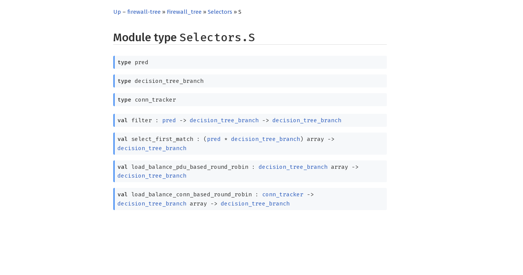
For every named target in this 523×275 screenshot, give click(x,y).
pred (169, 120)
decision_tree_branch (224, 120)
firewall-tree (144, 11)
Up (117, 11)
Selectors (220, 11)
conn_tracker (282, 194)
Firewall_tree (184, 11)
